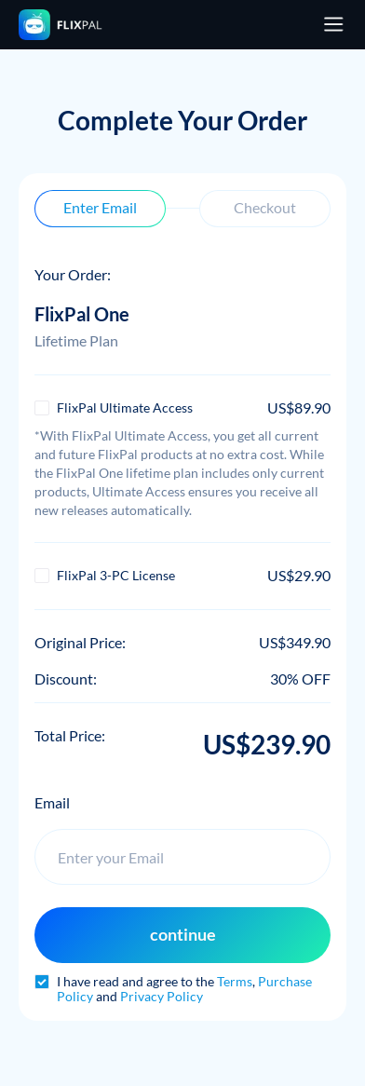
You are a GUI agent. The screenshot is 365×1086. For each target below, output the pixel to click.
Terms (234, 981)
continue (183, 934)
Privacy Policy (161, 996)
